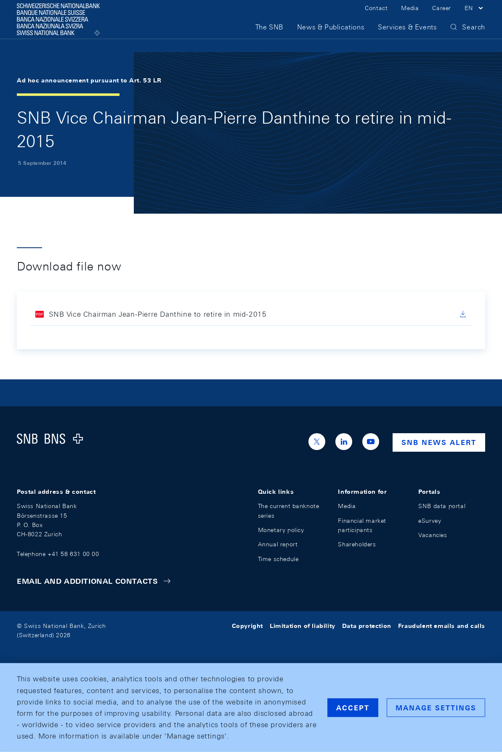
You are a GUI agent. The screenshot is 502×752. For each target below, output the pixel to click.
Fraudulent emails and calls (441, 626)
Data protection (366, 626)
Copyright (247, 626)
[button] (475, 16)
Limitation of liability (302, 626)
